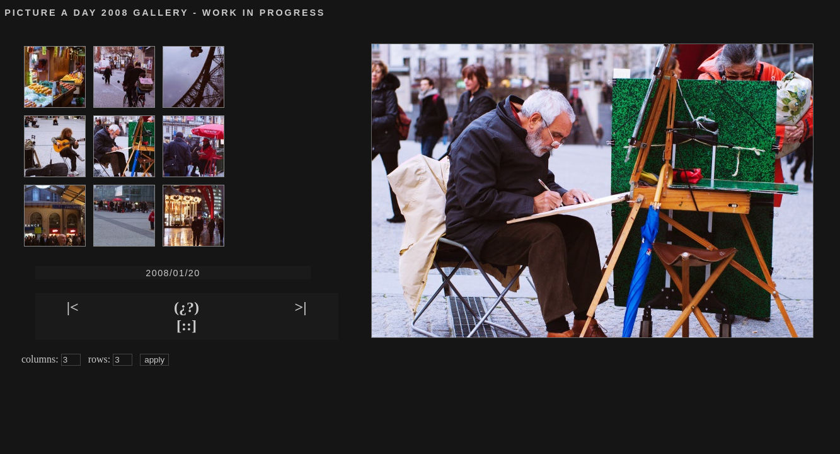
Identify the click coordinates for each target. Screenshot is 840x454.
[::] (186, 325)
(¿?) (186, 307)
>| (301, 307)
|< (73, 307)
